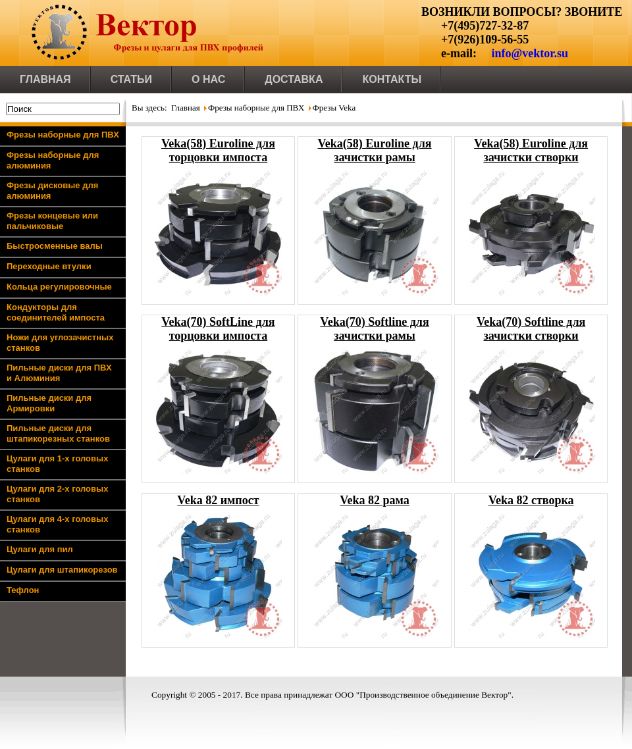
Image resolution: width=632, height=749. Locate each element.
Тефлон (23, 590)
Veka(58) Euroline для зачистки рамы (375, 150)
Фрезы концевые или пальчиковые (52, 221)
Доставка (294, 79)
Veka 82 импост (218, 500)
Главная (45, 79)
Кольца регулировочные (59, 287)
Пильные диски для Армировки (49, 403)
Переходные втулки (49, 266)
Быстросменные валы (55, 246)
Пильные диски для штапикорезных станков (58, 433)
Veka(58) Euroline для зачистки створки (531, 150)
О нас (208, 79)
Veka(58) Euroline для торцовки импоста (218, 150)
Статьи (131, 79)
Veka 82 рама (374, 500)
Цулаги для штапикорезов (62, 570)
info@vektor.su (529, 53)
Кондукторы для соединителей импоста (56, 312)
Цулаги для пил (40, 549)
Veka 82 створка (531, 500)
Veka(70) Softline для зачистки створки (531, 328)
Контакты (391, 79)
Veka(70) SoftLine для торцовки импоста (218, 328)
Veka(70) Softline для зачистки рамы (374, 328)
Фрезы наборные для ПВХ (63, 135)
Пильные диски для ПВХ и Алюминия (59, 373)
